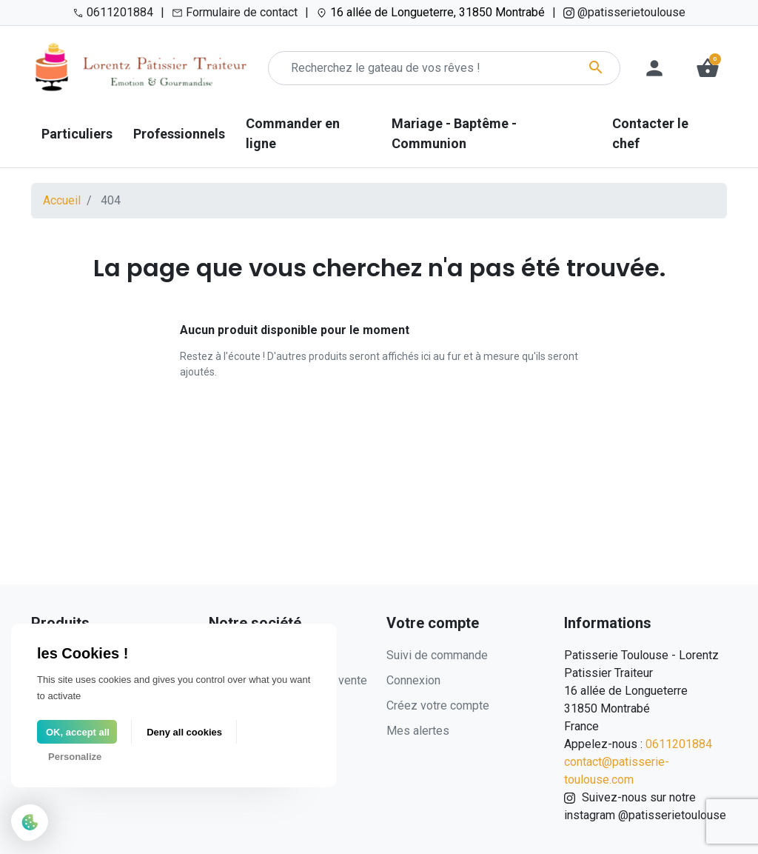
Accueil (62, 200)
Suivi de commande (437, 655)
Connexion (413, 680)
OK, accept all (78, 732)
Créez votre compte (437, 705)
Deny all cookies (184, 732)
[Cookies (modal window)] (29, 823)
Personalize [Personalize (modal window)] (74, 756)
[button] (707, 68)
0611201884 (678, 744)
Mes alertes (417, 731)
